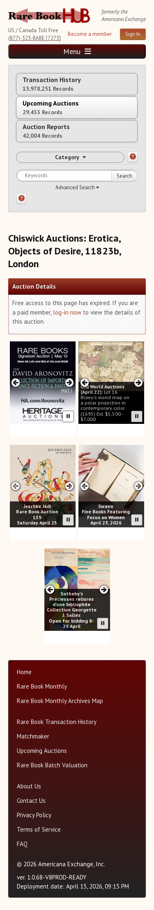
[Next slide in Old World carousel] (138, 382)
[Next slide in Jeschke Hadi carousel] (70, 486)
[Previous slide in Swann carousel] (84, 486)
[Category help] (133, 157)
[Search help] (21, 198)
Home (24, 672)
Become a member (90, 34)
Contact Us (31, 800)
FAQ (22, 844)
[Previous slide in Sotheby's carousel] (50, 589)
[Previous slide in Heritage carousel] (16, 382)
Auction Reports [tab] (46, 130)
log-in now (67, 312)
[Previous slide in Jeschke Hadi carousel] (16, 486)
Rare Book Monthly (42, 686)
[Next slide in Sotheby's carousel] (104, 589)
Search (124, 175)
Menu (77, 51)
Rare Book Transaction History (57, 722)
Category (70, 157)
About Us (29, 786)
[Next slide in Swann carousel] (138, 486)
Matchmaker (33, 736)
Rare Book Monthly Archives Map (60, 701)
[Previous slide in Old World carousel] (84, 382)
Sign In (132, 34)
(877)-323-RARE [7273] (34, 38)
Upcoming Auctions (42, 751)
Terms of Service (39, 829)
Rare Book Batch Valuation (52, 765)
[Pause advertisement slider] (68, 416)
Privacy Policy (34, 815)
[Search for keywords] (77, 175)
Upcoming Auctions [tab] (51, 107)
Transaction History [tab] (52, 83)
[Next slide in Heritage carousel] (70, 382)
